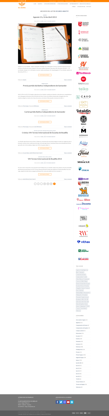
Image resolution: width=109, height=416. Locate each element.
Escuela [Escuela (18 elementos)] (88, 283)
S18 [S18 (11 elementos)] (87, 301)
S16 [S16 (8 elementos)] (85, 301)
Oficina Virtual (81, 6)
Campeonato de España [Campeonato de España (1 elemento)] (81, 274)
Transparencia (78, 1)
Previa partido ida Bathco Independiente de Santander (45, 86)
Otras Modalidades (63, 4)
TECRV (78, 379)
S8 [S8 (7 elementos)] (87, 299)
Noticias (88, 6)
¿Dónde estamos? (52, 1)
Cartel (35, 126)
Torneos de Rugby (80, 384)
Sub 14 (54, 130)
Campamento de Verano (81, 325)
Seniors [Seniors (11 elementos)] (77, 306)
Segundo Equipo (80, 357)
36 (51, 183)
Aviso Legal (43, 412)
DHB (35, 106)
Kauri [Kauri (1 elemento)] (77, 290)
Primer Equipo (45, 83)
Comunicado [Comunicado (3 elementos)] (86, 279)
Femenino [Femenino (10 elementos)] (87, 285)
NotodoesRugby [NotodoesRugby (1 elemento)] (79, 292)
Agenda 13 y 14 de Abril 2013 (45, 17)
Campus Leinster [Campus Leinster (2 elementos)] (79, 276)
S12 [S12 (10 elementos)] (79, 301)
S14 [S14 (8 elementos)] (82, 301)
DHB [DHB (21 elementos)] (82, 281)
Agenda (45, 15)
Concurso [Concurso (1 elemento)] (78, 281)
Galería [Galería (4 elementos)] (83, 288)
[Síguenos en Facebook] (18, 1)
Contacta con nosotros (86, 1)
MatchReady (48, 414)
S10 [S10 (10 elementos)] (77, 301)
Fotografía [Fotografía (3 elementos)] (78, 288)
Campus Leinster (80, 330)
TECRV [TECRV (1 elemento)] (87, 306)
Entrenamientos (61, 1)
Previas (78, 352)
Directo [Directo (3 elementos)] (77, 283)
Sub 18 (77, 376)
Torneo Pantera (79, 381)
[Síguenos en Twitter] (21, 1)
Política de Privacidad (23, 412)
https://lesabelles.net (30, 406)
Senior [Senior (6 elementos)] (86, 303)
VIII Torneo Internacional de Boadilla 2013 (45, 159)
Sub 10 (48, 130)
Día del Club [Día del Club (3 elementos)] (83, 283)
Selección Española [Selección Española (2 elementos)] (80, 303)
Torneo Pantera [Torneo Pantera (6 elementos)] (83, 308)
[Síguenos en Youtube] (25, 1)
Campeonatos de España (82, 328)
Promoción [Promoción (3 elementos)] (78, 297)
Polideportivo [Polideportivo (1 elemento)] (79, 294)
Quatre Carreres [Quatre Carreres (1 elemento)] (85, 297)
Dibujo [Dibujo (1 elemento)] (86, 281)
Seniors (37, 106)
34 (44, 183)
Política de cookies (34, 412)
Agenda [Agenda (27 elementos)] (78, 270)
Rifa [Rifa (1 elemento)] (83, 299)
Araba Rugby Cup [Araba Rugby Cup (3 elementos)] (84, 270)
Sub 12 (51, 130)
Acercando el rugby (80, 319)
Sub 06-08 (44, 130)
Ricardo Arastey (62, 11)
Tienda (74, 6)
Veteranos (78, 387)
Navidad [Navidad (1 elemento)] (81, 290)
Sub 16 (77, 373)
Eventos (78, 338)
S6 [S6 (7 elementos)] (85, 299)
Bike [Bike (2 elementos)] (77, 272)
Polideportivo (79, 349)
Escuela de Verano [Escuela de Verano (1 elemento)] (80, 285)
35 (48, 183)
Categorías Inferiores (50, 4)
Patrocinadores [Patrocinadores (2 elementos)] (87, 292)
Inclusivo (78, 344)
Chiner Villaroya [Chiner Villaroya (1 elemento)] (79, 279)
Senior (77, 360)
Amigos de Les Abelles (85, 3)
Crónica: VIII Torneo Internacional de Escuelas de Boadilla (45, 133)
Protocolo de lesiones (69, 1)
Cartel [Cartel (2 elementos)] (85, 276)
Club (35, 4)
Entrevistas (78, 333)
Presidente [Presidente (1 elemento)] (85, 294)
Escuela (36, 130)
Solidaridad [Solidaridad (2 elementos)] (82, 306)
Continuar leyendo (44, 75)
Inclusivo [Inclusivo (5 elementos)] (87, 288)
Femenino (78, 341)
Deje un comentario (68, 79)
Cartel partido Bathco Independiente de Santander (44, 112)
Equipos (40, 4)
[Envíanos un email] (22, 1)
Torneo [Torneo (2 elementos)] (77, 308)
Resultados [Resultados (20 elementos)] (78, 299)
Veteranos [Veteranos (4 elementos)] (78, 310)
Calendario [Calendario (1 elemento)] (81, 272)
